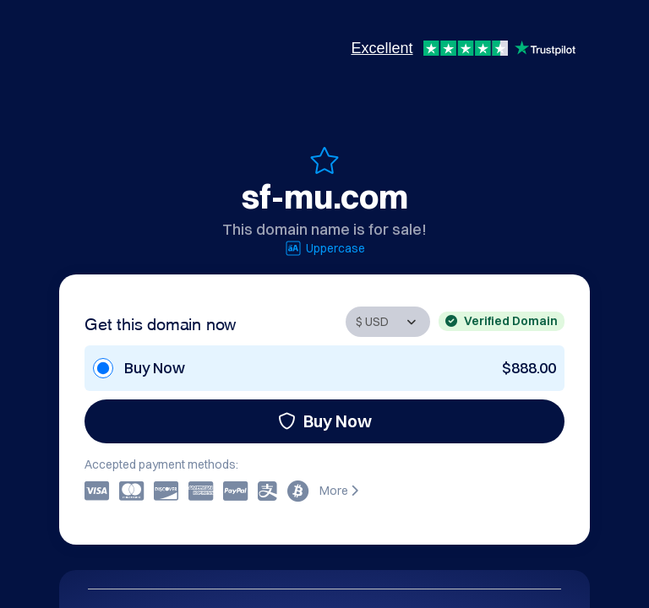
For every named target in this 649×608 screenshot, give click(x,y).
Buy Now (325, 421)
